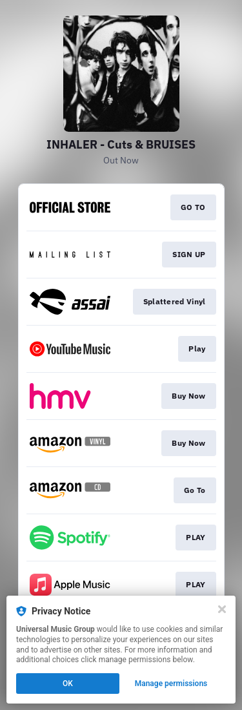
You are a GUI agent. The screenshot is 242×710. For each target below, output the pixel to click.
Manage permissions (171, 683)
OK (68, 683)
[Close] (222, 609)
